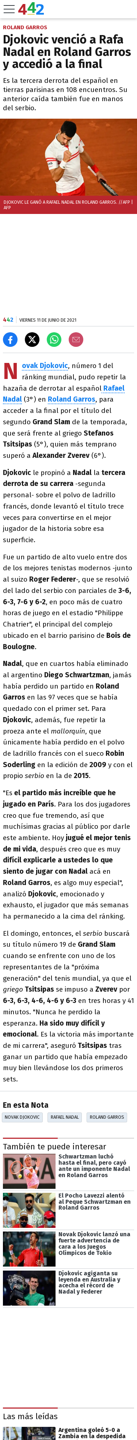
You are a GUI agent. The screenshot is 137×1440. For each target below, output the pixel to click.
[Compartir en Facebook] (10, 339)
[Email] (76, 339)
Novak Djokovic (22, 1117)
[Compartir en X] (32, 339)
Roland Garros (107, 1117)
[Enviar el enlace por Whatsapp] (54, 339)
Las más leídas (30, 1416)
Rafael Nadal (65, 1117)
